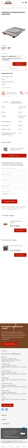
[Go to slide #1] (4, 48)
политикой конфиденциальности (9, 209)
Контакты (4, 351)
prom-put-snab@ (12, 354)
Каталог (4, 415)
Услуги (3, 419)
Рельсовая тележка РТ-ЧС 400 (16, 222)
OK (23, 433)
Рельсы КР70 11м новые (16, 245)
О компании (5, 423)
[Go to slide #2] (9, 48)
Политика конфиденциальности (17, 442)
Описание (5, 102)
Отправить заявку (9, 201)
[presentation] (26, 102)
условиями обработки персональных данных (13, 207)
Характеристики (16, 102)
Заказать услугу (14, 155)
